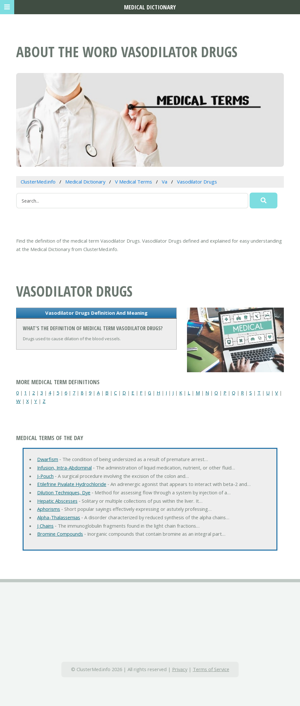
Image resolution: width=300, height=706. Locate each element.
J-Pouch (45, 476)
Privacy (179, 669)
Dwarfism (47, 459)
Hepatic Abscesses (57, 501)
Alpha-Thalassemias (58, 517)
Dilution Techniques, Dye (63, 492)
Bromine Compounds (60, 534)
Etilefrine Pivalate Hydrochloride (71, 484)
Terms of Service (211, 669)
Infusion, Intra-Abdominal (64, 467)
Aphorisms (48, 509)
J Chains (45, 525)
